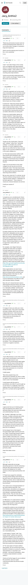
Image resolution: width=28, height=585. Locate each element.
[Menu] (2, 3)
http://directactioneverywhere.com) (12, 277)
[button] (4, 41)
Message (5, 23)
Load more (4, 568)
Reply (4, 54)
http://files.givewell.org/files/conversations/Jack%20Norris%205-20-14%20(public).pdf (14, 264)
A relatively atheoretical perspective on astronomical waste (12, 35)
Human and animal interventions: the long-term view (13, 300)
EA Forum (8, 3)
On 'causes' (6, 58)
